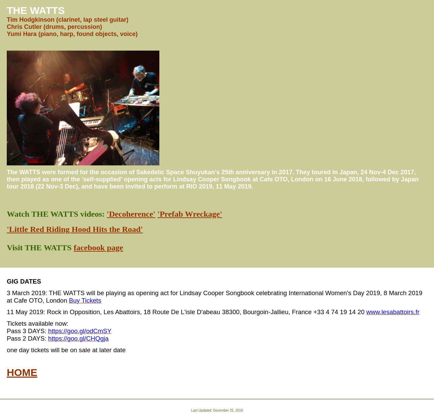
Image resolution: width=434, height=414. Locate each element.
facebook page (98, 247)
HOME (22, 372)
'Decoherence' (131, 214)
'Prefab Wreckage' (189, 214)
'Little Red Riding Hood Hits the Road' (75, 229)
